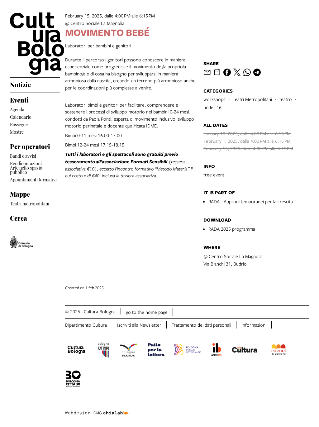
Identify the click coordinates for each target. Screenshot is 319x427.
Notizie (20, 84)
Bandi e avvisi (23, 155)
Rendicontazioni (26, 163)
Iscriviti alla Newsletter (139, 325)
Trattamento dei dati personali (201, 325)
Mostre (17, 131)
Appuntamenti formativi (33, 179)
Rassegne (19, 124)
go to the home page (147, 312)
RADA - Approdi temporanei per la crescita (250, 201)
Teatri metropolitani (29, 203)
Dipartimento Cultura (86, 325)
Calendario (20, 116)
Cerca (18, 217)
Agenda (17, 109)
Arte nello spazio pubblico (26, 170)
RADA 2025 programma (231, 229)
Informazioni (253, 325)
